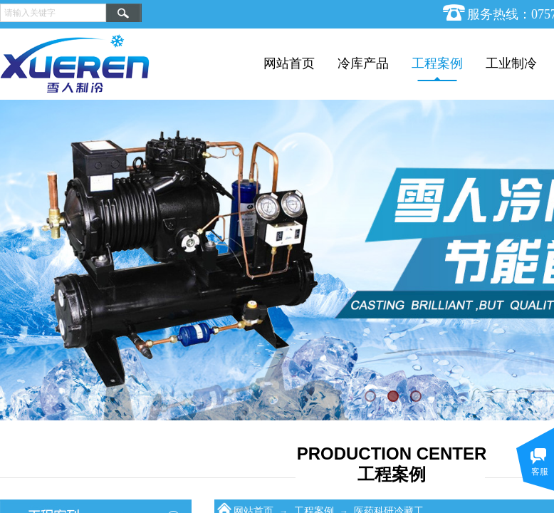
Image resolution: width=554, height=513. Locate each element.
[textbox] (53, 13)
